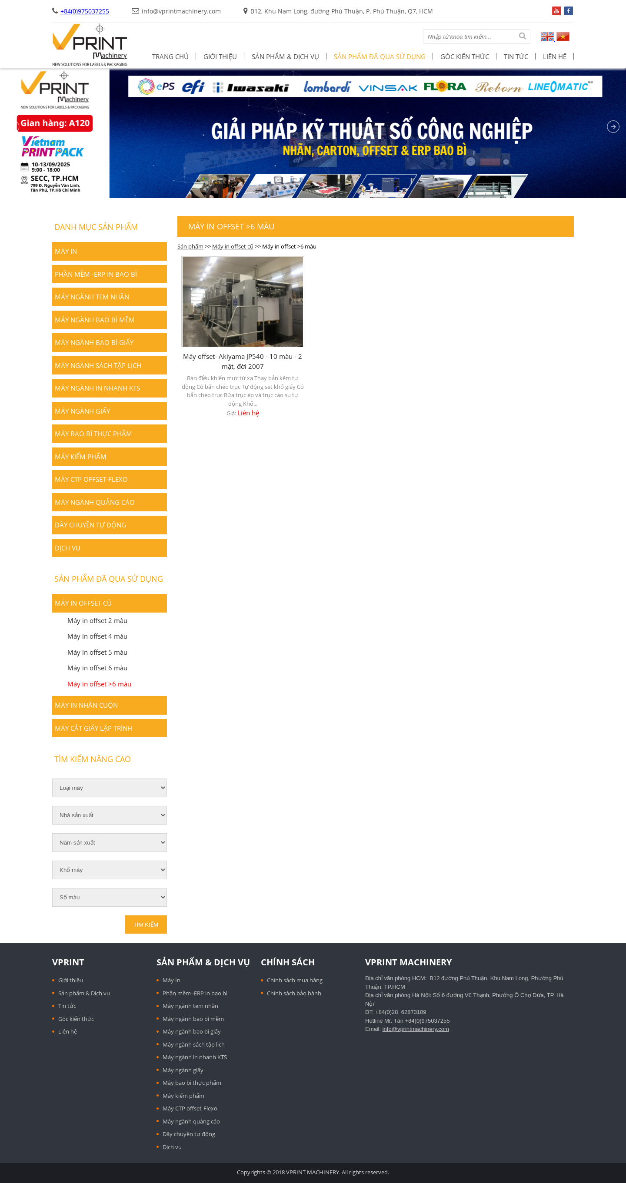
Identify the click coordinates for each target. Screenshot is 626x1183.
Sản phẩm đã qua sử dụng (380, 56)
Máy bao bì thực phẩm (93, 433)
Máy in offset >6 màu (99, 683)
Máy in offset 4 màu (97, 636)
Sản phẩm (190, 246)
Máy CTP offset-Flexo (91, 479)
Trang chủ (170, 56)
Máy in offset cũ (232, 246)
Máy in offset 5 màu (97, 652)
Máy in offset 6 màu (97, 667)
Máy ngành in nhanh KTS (97, 388)
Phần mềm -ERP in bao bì (96, 274)
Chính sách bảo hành (294, 993)
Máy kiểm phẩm (81, 456)
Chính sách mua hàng (295, 980)
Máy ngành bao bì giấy (94, 342)
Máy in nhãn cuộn (86, 705)
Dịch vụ (67, 547)
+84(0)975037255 (84, 11)
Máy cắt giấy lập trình (93, 728)
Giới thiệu (220, 56)
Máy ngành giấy (82, 411)
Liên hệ (554, 56)
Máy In (66, 251)
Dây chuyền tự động (90, 524)
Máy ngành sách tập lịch (98, 365)
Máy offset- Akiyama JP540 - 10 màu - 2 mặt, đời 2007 (242, 361)
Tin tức (516, 56)
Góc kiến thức (464, 56)
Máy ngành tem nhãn (92, 296)
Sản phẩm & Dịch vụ (285, 56)
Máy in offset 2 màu (97, 620)
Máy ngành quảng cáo (95, 502)
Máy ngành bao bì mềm (95, 319)
